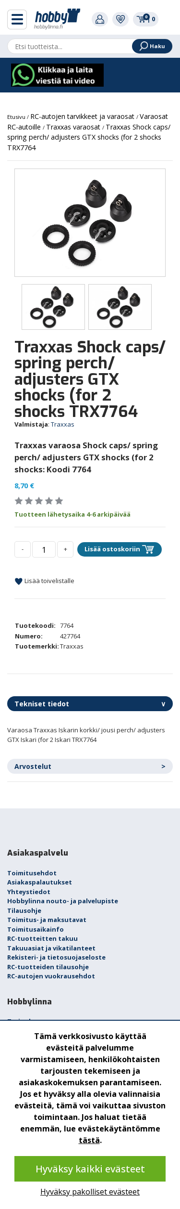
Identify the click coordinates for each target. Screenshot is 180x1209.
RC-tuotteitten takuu (42, 938)
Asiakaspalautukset (39, 882)
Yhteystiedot (28, 891)
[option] (90, 222)
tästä (89, 1140)
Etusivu (17, 116)
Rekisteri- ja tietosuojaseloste (56, 957)
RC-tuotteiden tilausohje (48, 966)
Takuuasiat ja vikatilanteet (51, 948)
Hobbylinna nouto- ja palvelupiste (62, 901)
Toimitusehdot (32, 873)
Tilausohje (24, 910)
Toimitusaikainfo (35, 929)
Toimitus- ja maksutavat (46, 919)
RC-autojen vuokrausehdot (51, 976)
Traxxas (62, 424)
